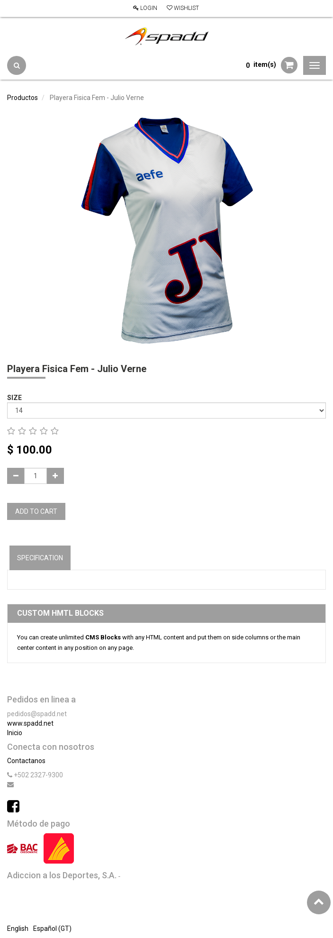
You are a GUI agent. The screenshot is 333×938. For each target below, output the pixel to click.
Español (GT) (52, 928)
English (17, 928)
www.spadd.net (30, 723)
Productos (22, 97)
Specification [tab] (40, 558)
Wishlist (183, 8)
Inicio (14, 733)
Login (145, 8)
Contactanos (26, 761)
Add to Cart (36, 511)
